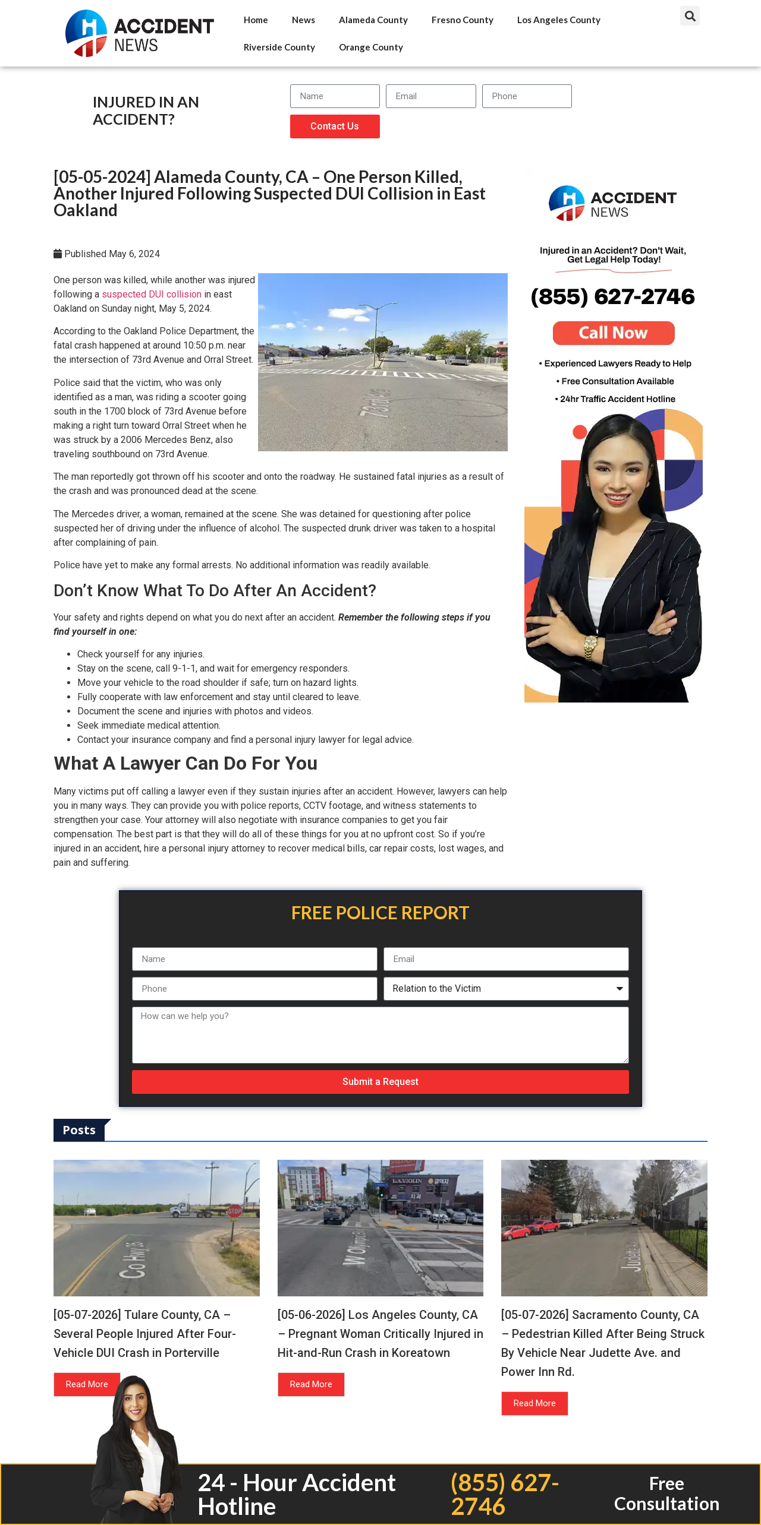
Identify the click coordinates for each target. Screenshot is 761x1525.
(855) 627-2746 (505, 1494)
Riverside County (279, 47)
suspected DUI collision (152, 294)
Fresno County (462, 19)
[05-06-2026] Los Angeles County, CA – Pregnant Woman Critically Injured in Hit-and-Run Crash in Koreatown (380, 1334)
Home (256, 19)
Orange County (371, 47)
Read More (87, 1384)
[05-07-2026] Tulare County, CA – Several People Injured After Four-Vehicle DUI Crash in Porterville (145, 1334)
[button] (690, 16)
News (303, 19)
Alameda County (373, 19)
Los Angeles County (558, 19)
